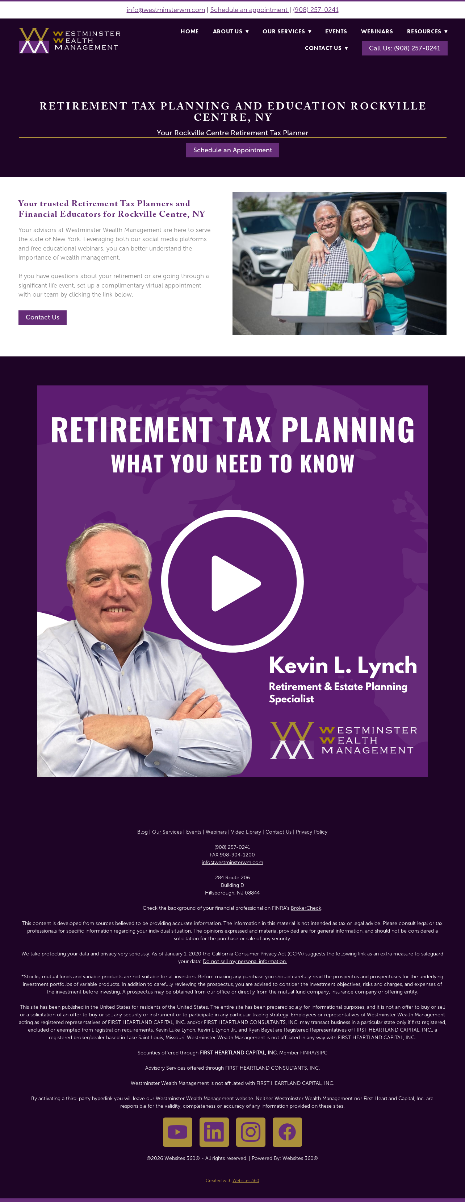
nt (285, 9)
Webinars (377, 31)
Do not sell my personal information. (245, 961)
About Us (231, 31)
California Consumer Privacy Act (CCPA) (258, 954)
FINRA (307, 1053)
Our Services (287, 31)
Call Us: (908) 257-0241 (404, 48)
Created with (232, 1180)
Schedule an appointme (245, 9)
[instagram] (250, 1132)
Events (336, 31)
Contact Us (326, 48)
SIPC (322, 1053)
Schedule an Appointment (232, 150)
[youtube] (177, 1132)
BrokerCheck (306, 908)
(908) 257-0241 (316, 9)
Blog (143, 832)
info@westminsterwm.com (166, 9)
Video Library (246, 832)
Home (190, 31)
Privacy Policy (311, 832)
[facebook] (287, 1132)
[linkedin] (214, 1132)
